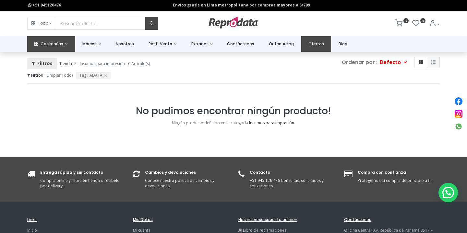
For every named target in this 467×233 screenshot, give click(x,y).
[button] (41, 23)
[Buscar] (151, 23)
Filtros (42, 63)
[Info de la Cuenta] (434, 24)
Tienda (65, 63)
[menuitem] (125, 44)
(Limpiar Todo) (59, 75)
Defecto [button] (391, 62)
